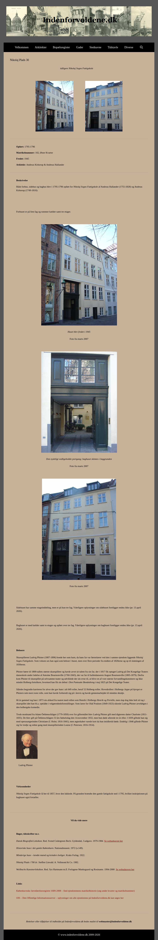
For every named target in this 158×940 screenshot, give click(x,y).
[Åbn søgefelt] (141, 47)
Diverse (128, 47)
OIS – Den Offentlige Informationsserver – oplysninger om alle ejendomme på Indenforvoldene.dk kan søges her (70, 898)
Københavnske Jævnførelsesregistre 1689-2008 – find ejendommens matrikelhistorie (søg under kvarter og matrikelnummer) (75, 891)
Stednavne (95, 47)
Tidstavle (113, 47)
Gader (79, 47)
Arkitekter (41, 47)
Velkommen (22, 47)
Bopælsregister (61, 47)
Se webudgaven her (113, 841)
